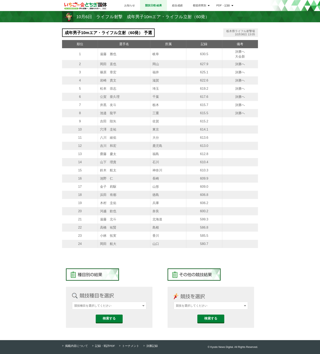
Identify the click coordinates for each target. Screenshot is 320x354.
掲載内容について (76, 345)
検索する (109, 318)
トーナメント (130, 345)
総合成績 (177, 5)
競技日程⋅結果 (153, 5)
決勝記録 (152, 345)
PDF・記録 (223, 5)
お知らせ (129, 5)
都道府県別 (199, 5)
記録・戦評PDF (105, 345)
